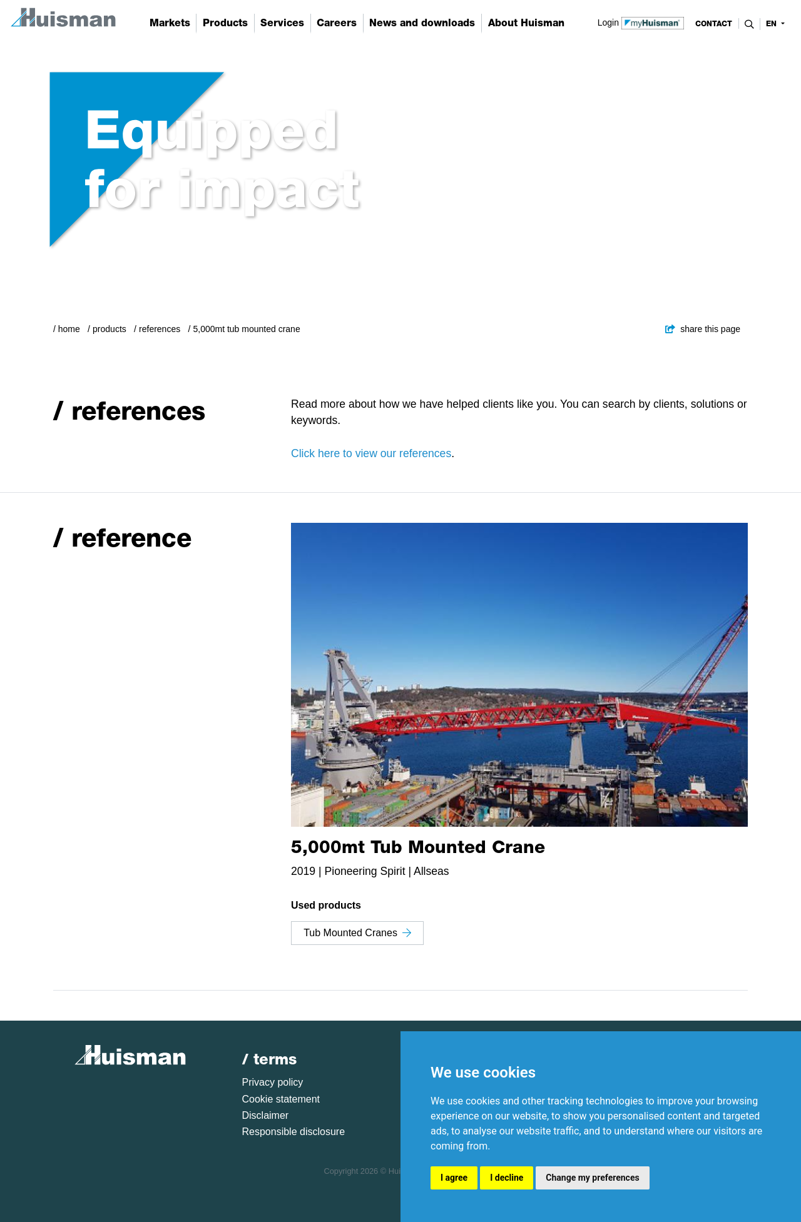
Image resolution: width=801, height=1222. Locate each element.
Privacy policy (273, 1082)
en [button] (772, 23)
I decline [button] (506, 1178)
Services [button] (282, 23)
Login (641, 22)
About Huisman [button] (526, 23)
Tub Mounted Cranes (357, 932)
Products (109, 329)
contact (713, 23)
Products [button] (225, 23)
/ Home (66, 329)
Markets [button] (170, 23)
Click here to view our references (371, 453)
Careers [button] (337, 23)
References (159, 329)
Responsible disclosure (293, 1131)
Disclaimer (265, 1115)
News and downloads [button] (422, 23)
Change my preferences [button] (592, 1178)
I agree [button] (454, 1178)
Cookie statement (281, 1099)
